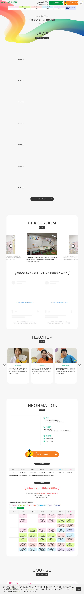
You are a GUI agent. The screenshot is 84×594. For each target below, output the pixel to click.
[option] (42, 119)
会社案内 (20, 579)
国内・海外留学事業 (35, 579)
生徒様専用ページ (58, 579)
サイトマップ (66, 579)
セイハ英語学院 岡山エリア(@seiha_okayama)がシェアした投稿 (25, 193)
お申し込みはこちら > (42, 369)
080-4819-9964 (48, 301)
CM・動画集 (50, 579)
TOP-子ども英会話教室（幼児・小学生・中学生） (42, 574)
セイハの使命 (27, 579)
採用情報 (72, 579)
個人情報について (13, 579)
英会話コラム (44, 579)
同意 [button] (78, 589)
